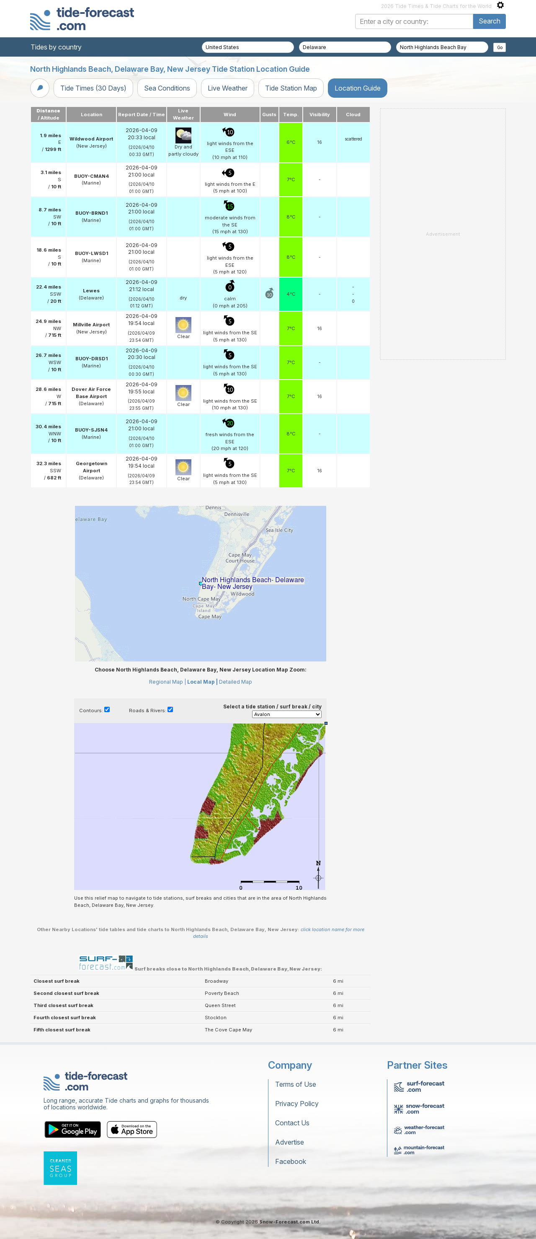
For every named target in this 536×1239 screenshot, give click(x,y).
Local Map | (202, 682)
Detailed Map (235, 682)
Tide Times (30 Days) (93, 88)
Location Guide (358, 88)
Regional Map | (167, 682)
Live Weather (227, 88)
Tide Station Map (291, 88)
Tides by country (56, 47)
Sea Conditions (167, 88)
